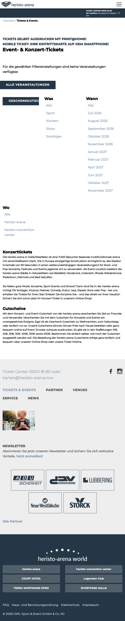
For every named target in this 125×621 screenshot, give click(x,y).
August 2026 (98, 121)
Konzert (52, 121)
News (33, 398)
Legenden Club (94, 578)
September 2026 (101, 129)
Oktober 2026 (98, 136)
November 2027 (100, 191)
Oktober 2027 (98, 183)
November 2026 (100, 144)
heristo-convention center (19, 232)
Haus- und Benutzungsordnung (35, 605)
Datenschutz (70, 605)
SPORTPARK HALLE (94, 588)
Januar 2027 (97, 152)
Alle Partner (12, 521)
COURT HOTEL (31, 578)
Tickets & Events (19, 390)
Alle (49, 105)
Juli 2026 (95, 113)
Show (50, 129)
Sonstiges (53, 136)
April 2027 (95, 167)
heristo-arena (14, 222)
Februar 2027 (98, 160)
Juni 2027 (95, 175)
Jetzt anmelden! (29, 456)
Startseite (9, 20)
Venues (80, 390)
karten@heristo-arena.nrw (28, 378)
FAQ (6, 605)
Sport (50, 113)
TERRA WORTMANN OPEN (31, 588)
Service (10, 398)
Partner (54, 390)
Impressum (90, 605)
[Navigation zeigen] (119, 4)
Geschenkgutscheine (24, 101)
